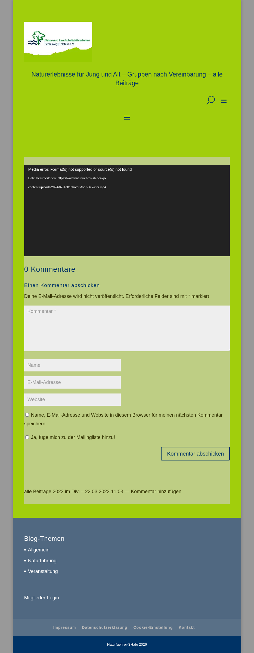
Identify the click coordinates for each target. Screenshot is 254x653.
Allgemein (38, 550)
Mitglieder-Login (41, 597)
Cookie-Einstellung (153, 627)
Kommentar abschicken (195, 454)
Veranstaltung (43, 571)
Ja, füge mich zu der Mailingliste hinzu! (70, 437)
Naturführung (42, 560)
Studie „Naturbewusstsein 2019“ (142, 251)
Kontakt (187, 627)
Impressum (64, 627)
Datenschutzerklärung (104, 627)
